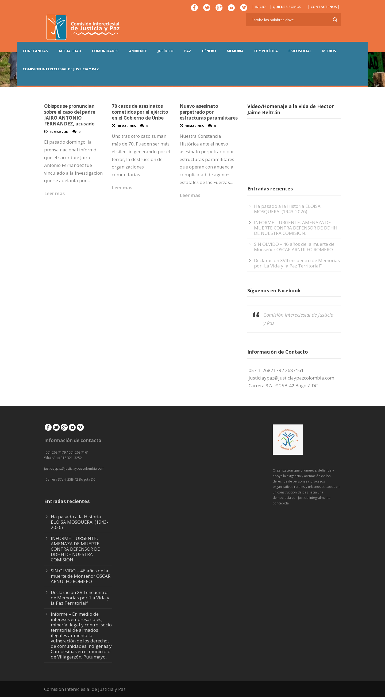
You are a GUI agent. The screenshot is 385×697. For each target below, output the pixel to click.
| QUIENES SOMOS (285, 6)
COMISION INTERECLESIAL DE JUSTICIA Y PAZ (61, 69)
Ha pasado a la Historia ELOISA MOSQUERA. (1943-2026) (287, 209)
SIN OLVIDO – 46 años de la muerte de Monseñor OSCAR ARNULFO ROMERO (294, 246)
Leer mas (54, 193)
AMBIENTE (138, 50)
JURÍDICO (166, 50)
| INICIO (258, 6)
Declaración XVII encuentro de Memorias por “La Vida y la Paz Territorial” (297, 263)
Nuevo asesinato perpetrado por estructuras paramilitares (209, 112)
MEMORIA (235, 50)
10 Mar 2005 (59, 132)
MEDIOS (329, 50)
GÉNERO (209, 50)
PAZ (187, 50)
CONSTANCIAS (35, 50)
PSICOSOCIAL (299, 50)
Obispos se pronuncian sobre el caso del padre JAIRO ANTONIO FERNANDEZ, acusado (69, 115)
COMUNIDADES (105, 50)
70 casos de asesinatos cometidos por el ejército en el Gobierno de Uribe (140, 112)
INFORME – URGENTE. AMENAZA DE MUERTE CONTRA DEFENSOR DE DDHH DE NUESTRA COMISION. (295, 227)
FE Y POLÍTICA (266, 50)
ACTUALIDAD (70, 50)
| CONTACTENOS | (324, 6)
